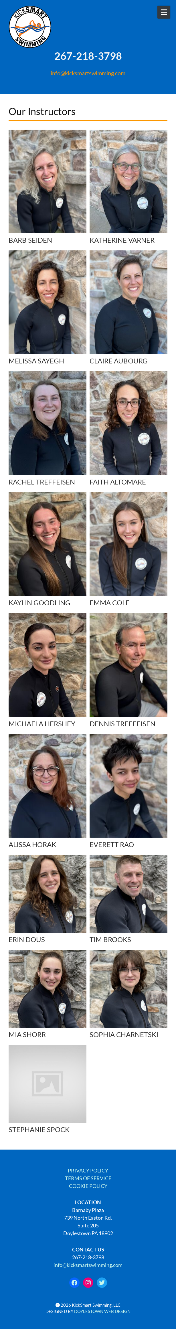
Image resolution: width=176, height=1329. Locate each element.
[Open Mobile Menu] (163, 12)
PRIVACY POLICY (88, 1170)
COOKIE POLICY (88, 1186)
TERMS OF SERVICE (88, 1178)
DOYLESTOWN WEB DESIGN (102, 1311)
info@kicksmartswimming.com (88, 73)
